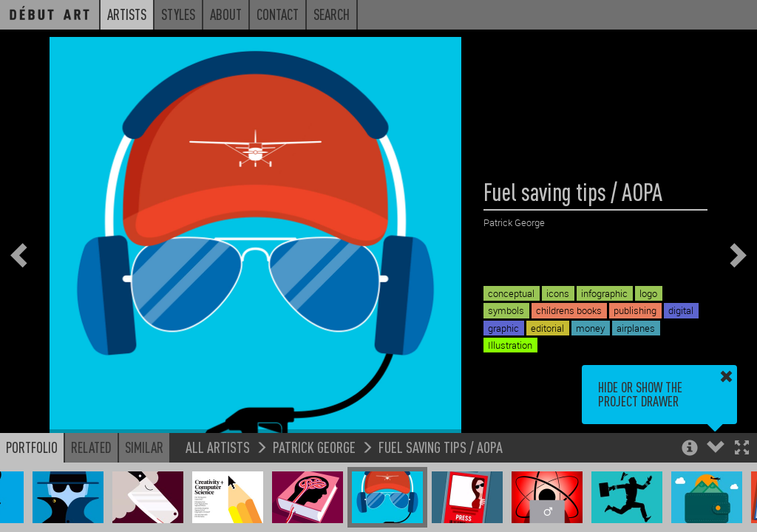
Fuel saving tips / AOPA (440, 447)
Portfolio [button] (32, 447)
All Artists (218, 447)
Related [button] (91, 447)
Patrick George (314, 447)
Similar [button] (144, 447)
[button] (742, 449)
